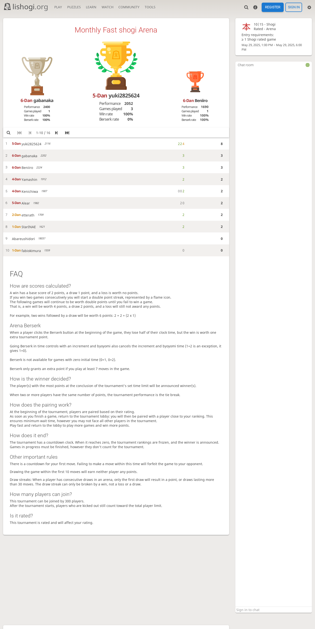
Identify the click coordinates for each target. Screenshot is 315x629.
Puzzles (74, 7)
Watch (107, 7)
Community (128, 7)
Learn (91, 7)
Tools (150, 7)
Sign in (294, 7)
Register (272, 7)
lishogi (25, 6)
